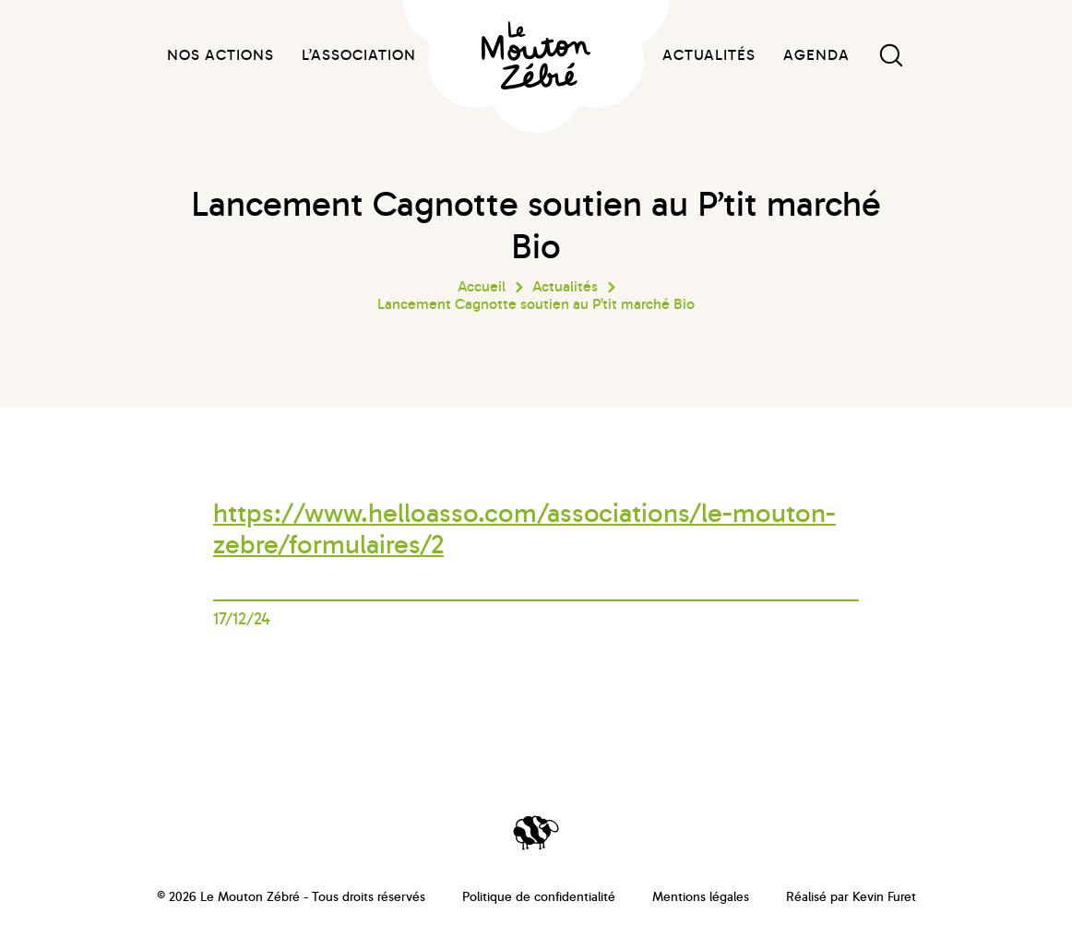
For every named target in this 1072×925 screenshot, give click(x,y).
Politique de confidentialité (538, 897)
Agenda (816, 55)
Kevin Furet (884, 897)
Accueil (482, 286)
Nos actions (220, 55)
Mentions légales (700, 897)
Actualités (709, 55)
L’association (359, 55)
